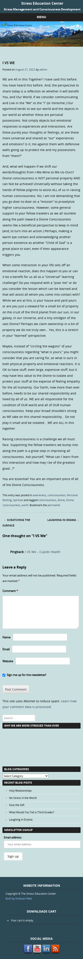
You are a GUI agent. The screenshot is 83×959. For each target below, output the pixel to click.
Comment (10, 591)
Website (7, 661)
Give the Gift (16, 805)
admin (43, 69)
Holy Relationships (20, 790)
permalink (54, 505)
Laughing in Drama (63, 520)
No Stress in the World (23, 798)
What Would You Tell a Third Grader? (31, 812)
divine (61, 500)
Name (6, 637)
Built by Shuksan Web (19, 898)
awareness (39, 495)
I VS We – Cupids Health (42, 552)
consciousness (57, 495)
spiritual (18, 500)
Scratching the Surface (16, 522)
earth (25, 505)
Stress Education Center (42, 3)
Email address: (13, 837)
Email (6, 649)
